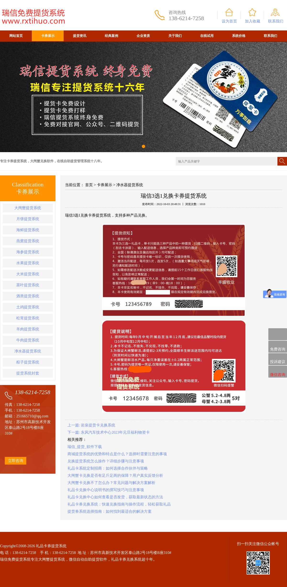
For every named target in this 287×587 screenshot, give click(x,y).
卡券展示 (48, 36)
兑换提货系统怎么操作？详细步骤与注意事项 (105, 461)
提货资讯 (79, 36)
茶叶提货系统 (27, 285)
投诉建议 (277, 359)
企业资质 (143, 36)
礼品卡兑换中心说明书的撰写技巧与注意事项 (105, 490)
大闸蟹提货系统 (27, 208)
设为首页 (229, 21)
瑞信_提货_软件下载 (84, 447)
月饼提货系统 (27, 219)
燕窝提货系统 (27, 241)
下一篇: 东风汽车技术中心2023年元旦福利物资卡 (108, 432)
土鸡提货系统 (27, 307)
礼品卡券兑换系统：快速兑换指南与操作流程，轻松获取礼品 (119, 504)
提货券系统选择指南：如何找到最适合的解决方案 (109, 511)
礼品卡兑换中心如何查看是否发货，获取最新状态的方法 (115, 497)
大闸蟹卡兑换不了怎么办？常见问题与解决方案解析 (111, 483)
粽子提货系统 (27, 362)
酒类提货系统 (27, 296)
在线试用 (207, 36)
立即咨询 (15, 461)
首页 (89, 185)
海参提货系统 (27, 252)
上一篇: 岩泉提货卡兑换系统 (91, 425)
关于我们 (175, 36)
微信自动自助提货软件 (88, 559)
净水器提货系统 (27, 351)
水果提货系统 (27, 263)
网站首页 (16, 36)
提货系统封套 (27, 373)
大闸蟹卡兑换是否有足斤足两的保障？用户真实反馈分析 (115, 475)
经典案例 (111, 36)
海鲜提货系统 (27, 230)
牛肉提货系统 (27, 340)
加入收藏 (252, 21)
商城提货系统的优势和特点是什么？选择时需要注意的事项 (117, 454)
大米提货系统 (27, 274)
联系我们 (275, 21)
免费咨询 (277, 347)
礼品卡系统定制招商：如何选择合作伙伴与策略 (107, 468)
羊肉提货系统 (27, 329)
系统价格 (238, 36)
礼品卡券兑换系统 (126, 559)
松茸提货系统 (27, 318)
